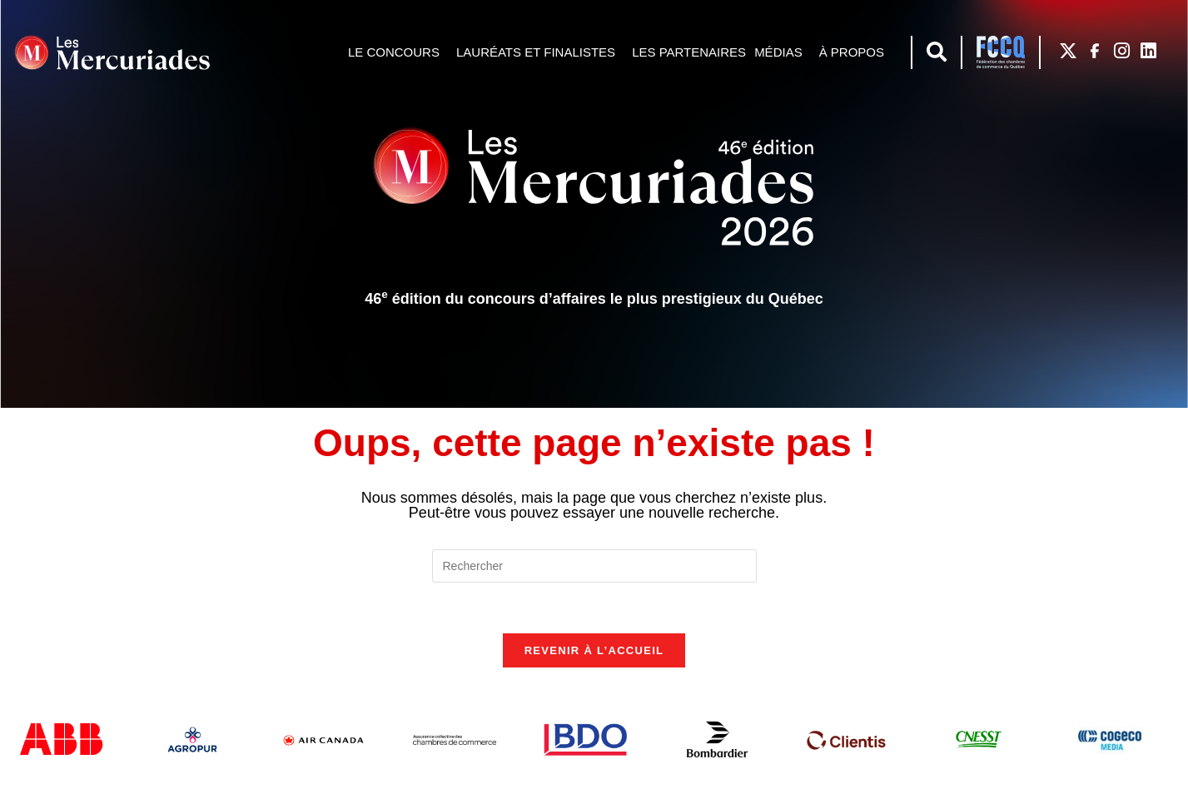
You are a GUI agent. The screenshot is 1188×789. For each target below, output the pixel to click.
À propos (855, 52)
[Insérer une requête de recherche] (594, 566)
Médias (782, 52)
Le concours (398, 52)
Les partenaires (689, 52)
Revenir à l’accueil (594, 650)
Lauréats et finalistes (540, 52)
